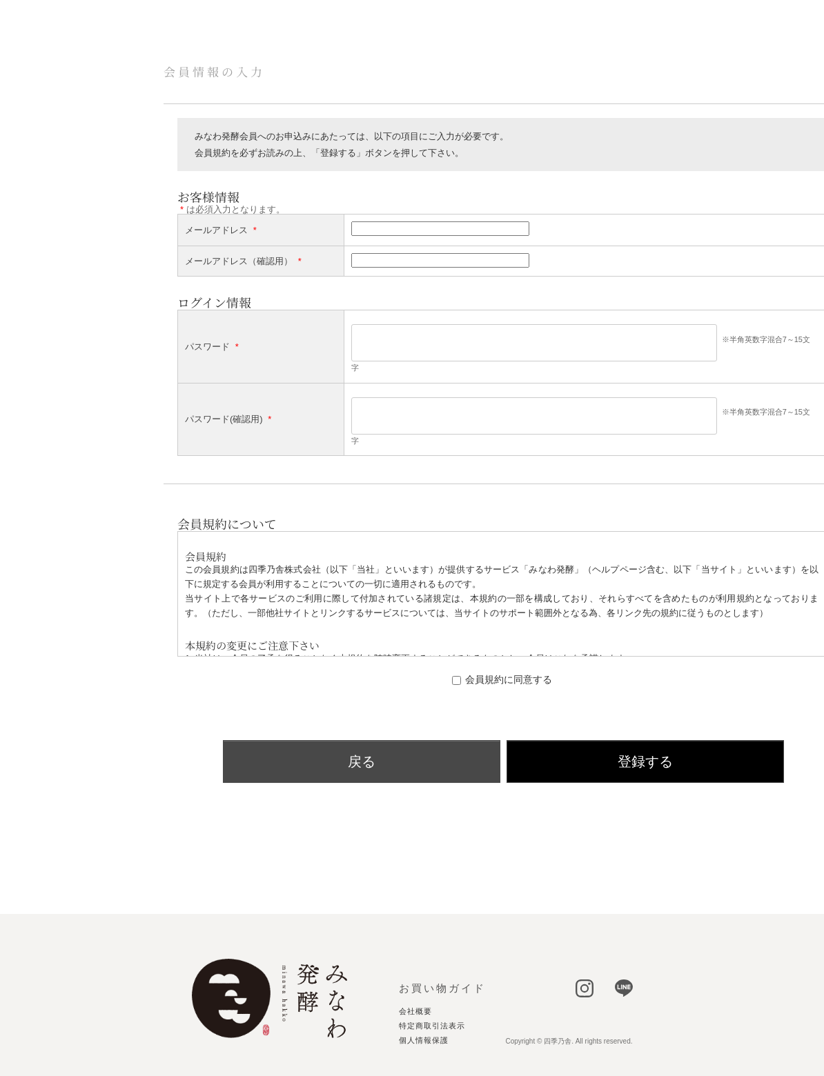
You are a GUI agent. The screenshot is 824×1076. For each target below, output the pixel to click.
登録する (645, 761)
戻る (361, 761)
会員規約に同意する (508, 679)
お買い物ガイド (442, 988)
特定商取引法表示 (432, 1026)
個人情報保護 (424, 1040)
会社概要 (415, 1011)
